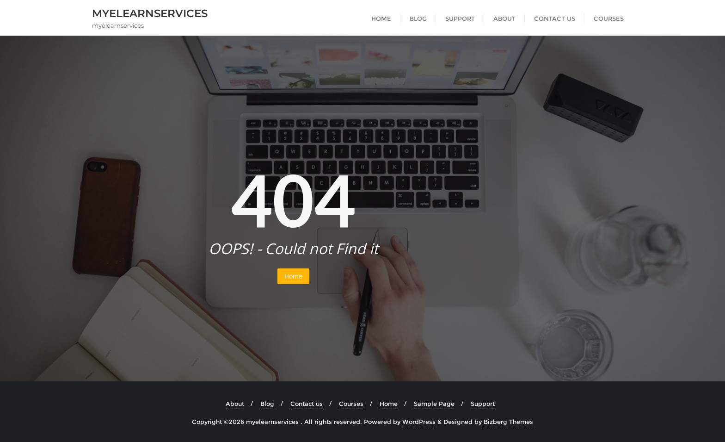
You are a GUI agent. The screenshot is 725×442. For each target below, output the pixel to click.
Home (293, 276)
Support (483, 403)
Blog (267, 403)
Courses (351, 403)
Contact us (306, 403)
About (235, 403)
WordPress (419, 421)
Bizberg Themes (508, 421)
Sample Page (434, 403)
